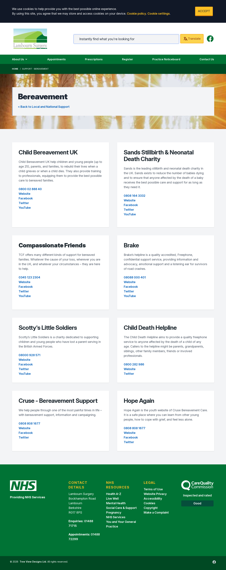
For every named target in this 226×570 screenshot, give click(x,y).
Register (127, 59)
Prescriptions (94, 59)
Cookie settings (159, 13)
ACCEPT (204, 11)
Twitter (24, 203)
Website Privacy (155, 494)
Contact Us (207, 59)
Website (24, 193)
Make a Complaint (156, 512)
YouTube (25, 207)
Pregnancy (113, 512)
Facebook (26, 198)
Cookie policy (136, 13)
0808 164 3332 (134, 195)
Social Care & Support (121, 508)
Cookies (149, 503)
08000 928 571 (29, 355)
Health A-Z (113, 494)
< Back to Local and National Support (44, 106)
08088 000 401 (135, 277)
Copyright (151, 508)
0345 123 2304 (29, 277)
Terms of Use (153, 489)
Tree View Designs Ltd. (33, 561)
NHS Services (115, 517)
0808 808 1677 (29, 423)
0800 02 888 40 (30, 189)
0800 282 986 (134, 364)
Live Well (112, 498)
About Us (20, 59)
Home (15, 69)
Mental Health (116, 503)
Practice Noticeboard (166, 59)
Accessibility (153, 498)
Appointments (56, 59)
